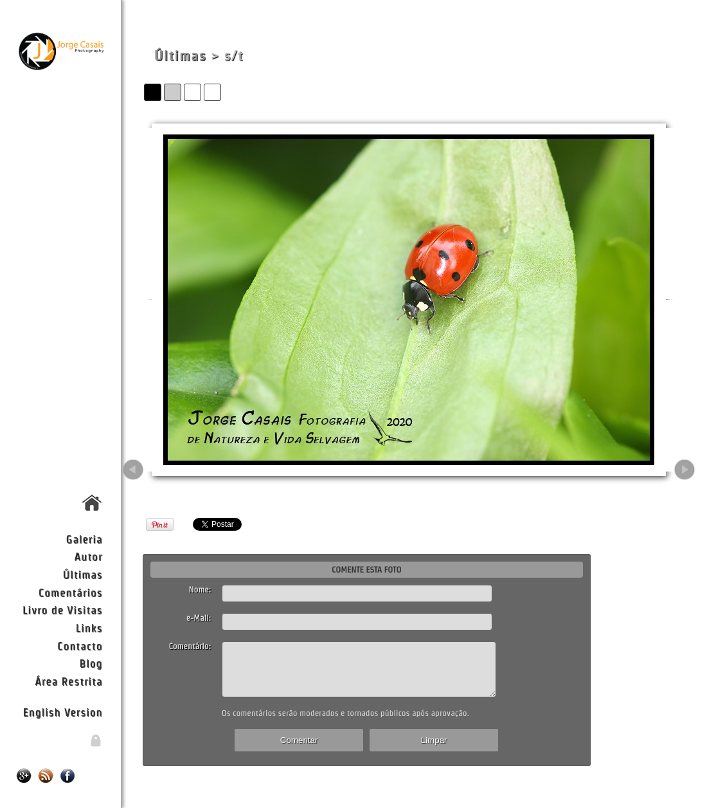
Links (89, 627)
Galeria (84, 539)
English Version (62, 712)
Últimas (82, 574)
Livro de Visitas (62, 609)
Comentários (71, 592)
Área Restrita (68, 681)
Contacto (79, 645)
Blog (90, 663)
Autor (89, 556)
